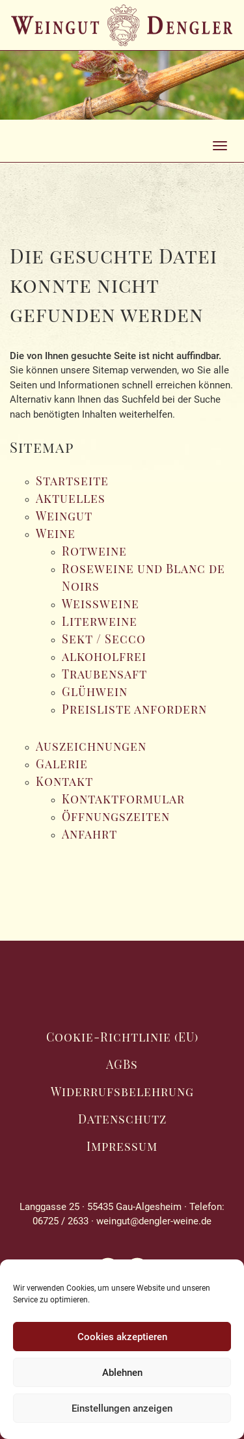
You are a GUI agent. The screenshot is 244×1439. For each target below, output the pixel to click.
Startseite (72, 481)
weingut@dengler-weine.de (153, 1221)
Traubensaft (104, 674)
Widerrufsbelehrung (122, 1091)
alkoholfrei (104, 656)
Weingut (64, 516)
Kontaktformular (123, 799)
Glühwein (95, 691)
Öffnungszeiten (116, 816)
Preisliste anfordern (134, 709)
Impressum (122, 1146)
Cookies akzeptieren (122, 1337)
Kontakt (64, 781)
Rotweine (94, 551)
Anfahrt (89, 834)
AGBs (122, 1064)
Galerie (62, 764)
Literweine (99, 621)
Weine (55, 533)
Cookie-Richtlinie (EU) (122, 1037)
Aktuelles (70, 498)
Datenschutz (122, 1119)
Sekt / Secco (104, 639)
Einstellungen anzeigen (122, 1408)
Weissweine (100, 604)
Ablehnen (122, 1372)
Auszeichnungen (91, 746)
